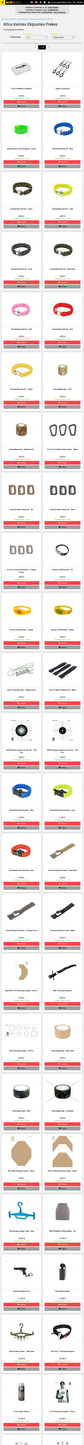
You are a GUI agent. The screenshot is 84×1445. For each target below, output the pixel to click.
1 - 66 (42, 47)
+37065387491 (52, 10)
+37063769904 (52, 7)
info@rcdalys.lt (59, 12)
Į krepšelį (21, 102)
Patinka (21, 106)
